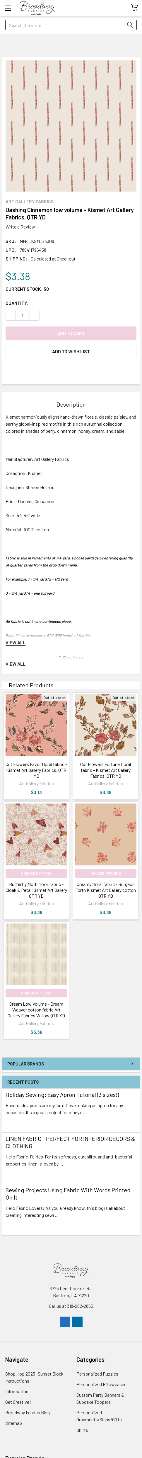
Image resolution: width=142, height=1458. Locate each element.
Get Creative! (18, 1402)
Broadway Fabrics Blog (27, 1412)
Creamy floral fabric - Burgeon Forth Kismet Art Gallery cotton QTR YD (105, 890)
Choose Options (36, 873)
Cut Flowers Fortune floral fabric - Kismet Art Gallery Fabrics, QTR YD (105, 770)
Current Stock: (27, 289)
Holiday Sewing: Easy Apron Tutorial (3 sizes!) (62, 1094)
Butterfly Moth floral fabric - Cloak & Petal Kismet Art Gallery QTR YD (36, 890)
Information (16, 1391)
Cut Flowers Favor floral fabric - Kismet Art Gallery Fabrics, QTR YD (36, 770)
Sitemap (13, 1423)
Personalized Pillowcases (101, 1384)
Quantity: (17, 303)
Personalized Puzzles (97, 1373)
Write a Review (20, 226)
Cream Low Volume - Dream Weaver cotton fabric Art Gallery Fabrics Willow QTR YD (36, 1009)
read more (16, 1123)
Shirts (82, 1430)
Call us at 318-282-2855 (71, 1306)
